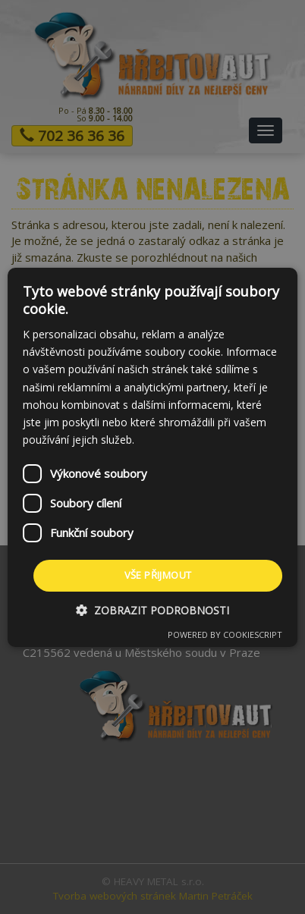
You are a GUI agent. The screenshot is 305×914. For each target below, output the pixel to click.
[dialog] (152, 457)
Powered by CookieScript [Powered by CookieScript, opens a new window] (225, 634)
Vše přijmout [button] (158, 575)
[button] (152, 610)
